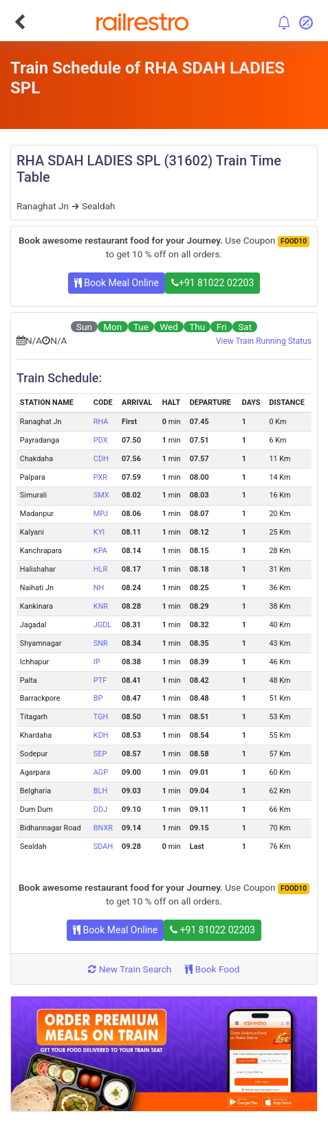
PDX (101, 440)
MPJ (101, 513)
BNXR (103, 828)
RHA (101, 421)
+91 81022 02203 (212, 282)
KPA (100, 550)
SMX (101, 495)
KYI (99, 532)
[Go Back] (19, 22)
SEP (100, 753)
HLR (100, 569)
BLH (100, 790)
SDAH (103, 846)
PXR (100, 477)
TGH (101, 716)
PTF (100, 680)
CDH (101, 458)
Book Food (212, 969)
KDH (101, 735)
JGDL (102, 624)
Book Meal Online (116, 282)
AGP (101, 772)
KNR (101, 606)
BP (98, 698)
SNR (101, 643)
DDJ (100, 809)
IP (97, 661)
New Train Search (129, 969)
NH (99, 587)
